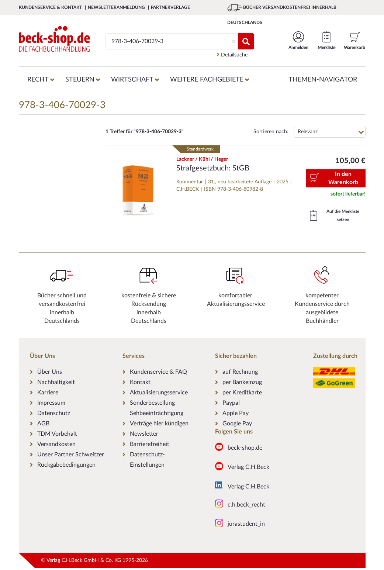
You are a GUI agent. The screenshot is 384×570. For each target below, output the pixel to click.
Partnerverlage (170, 7)
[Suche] (168, 41)
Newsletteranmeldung (117, 7)
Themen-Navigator (322, 79)
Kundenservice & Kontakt (51, 7)
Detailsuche (232, 55)
